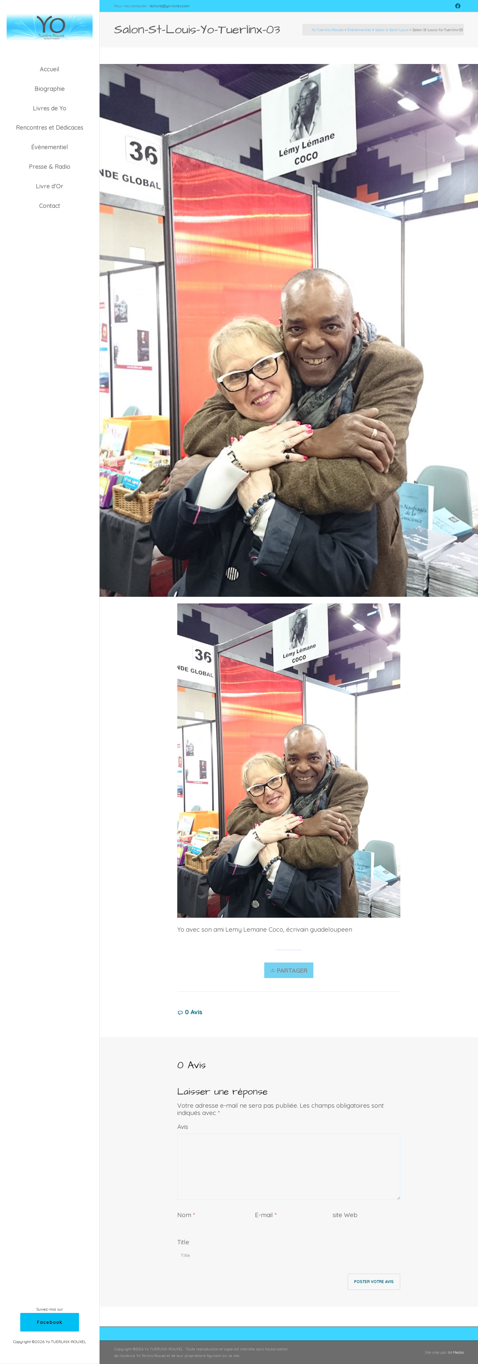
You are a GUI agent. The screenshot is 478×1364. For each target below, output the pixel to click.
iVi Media (456, 1352)
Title (183, 1242)
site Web (345, 1214)
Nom (184, 1214)
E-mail (264, 1214)
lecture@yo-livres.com (170, 5)
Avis (182, 1126)
